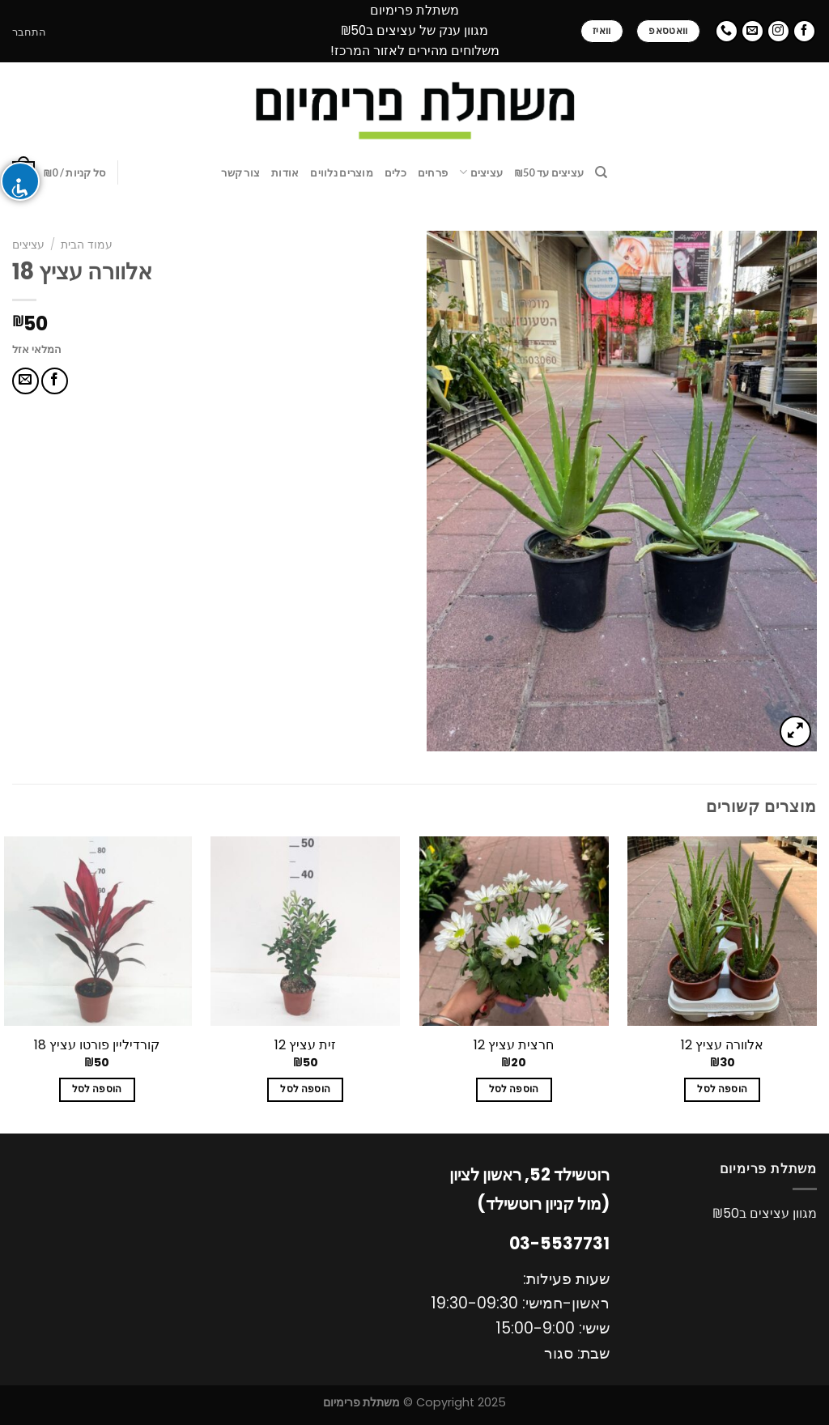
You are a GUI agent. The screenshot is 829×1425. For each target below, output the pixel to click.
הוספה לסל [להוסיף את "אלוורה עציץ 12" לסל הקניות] (722, 1089)
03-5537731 (559, 1243)
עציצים (481, 172)
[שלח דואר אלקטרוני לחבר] (25, 381)
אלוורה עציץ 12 (722, 1045)
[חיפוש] (601, 172)
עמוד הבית (87, 245)
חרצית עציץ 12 (514, 1045)
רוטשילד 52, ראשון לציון (529, 1174)
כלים (395, 172)
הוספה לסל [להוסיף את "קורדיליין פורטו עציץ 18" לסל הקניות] (97, 1089)
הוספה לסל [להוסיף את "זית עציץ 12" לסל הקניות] (305, 1089)
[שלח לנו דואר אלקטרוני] (752, 31)
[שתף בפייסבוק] (54, 381)
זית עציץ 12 (305, 1045)
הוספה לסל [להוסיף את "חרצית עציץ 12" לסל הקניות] (514, 1089)
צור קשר (240, 172)
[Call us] (726, 31)
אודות (285, 172)
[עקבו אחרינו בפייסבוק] (804, 31)
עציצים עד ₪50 (549, 172)
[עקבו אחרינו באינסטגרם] (778, 31)
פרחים (433, 172)
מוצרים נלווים (341, 172)
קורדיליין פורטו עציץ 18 (96, 1045)
